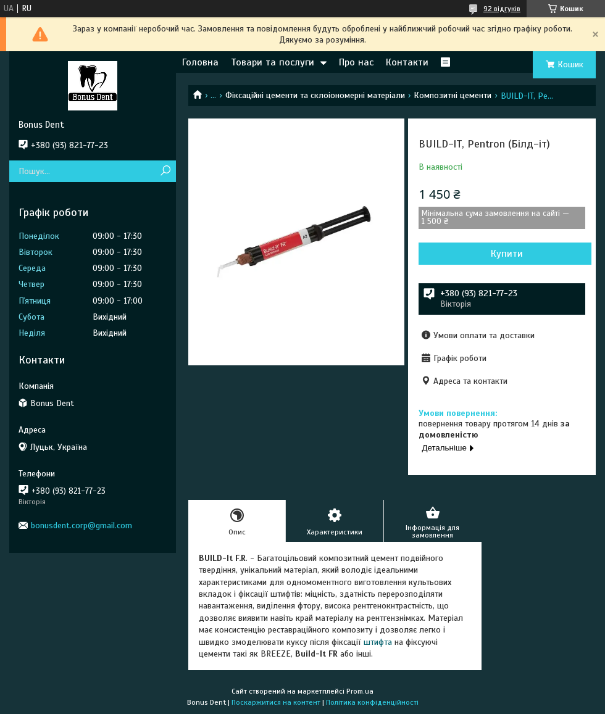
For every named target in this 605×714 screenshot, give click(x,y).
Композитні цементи (452, 95)
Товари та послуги (272, 62)
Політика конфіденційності (372, 702)
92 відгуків (501, 8)
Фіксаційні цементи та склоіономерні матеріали (315, 95)
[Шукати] (165, 171)
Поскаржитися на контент (276, 702)
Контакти (407, 62)
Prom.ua (359, 691)
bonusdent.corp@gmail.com (81, 525)
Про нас (356, 62)
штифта (378, 642)
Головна (200, 62)
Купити (507, 253)
